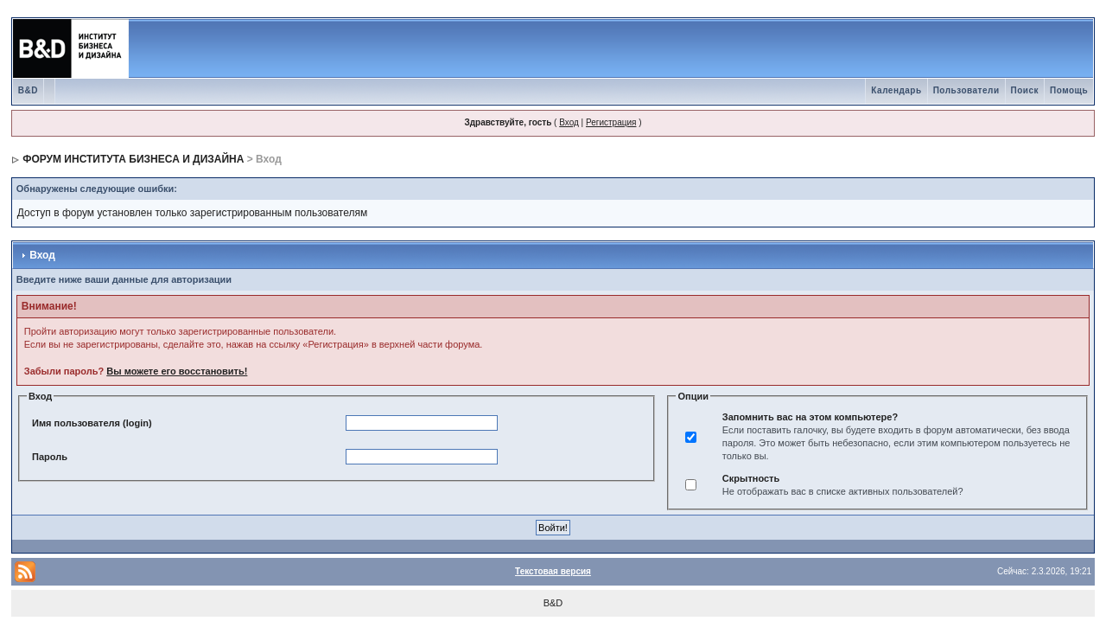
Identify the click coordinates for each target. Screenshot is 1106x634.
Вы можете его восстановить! (176, 371)
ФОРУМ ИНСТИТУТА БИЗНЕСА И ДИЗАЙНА (133, 159)
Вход (569, 122)
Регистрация (611, 122)
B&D (28, 90)
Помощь (1069, 90)
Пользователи (966, 90)
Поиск (1025, 90)
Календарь (896, 90)
